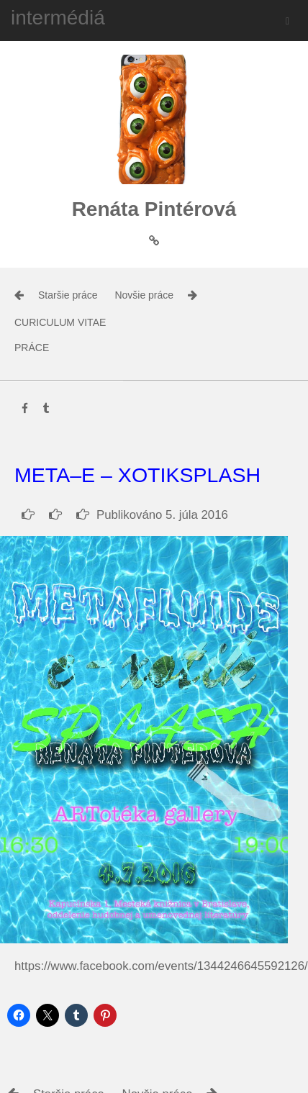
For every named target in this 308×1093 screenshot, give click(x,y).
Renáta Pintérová (154, 209)
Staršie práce (67, 295)
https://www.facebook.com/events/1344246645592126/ (161, 966)
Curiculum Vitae (60, 322)
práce (31, 347)
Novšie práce (143, 295)
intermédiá (58, 17)
